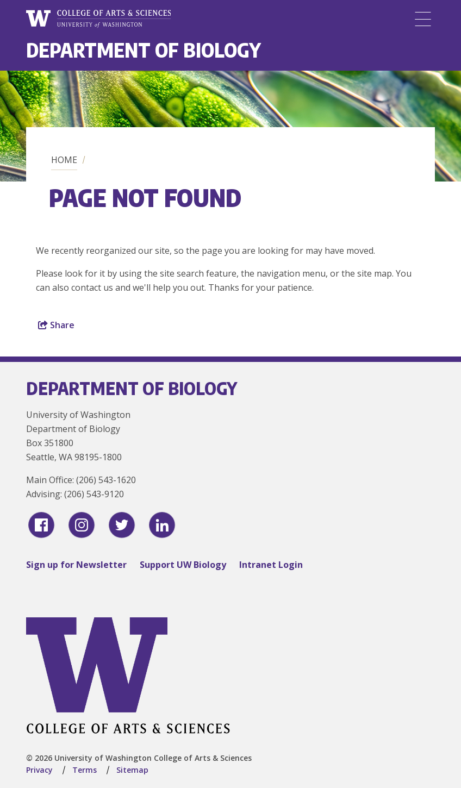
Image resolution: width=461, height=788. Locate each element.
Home (64, 160)
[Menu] (423, 19)
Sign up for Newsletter (76, 565)
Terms (84, 770)
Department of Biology (143, 49)
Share (56, 325)
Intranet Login (271, 565)
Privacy (39, 770)
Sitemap (132, 770)
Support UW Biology (183, 565)
